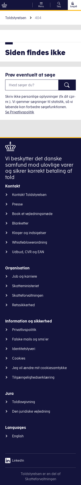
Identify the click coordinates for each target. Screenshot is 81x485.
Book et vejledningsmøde (32, 214)
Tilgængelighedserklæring (33, 377)
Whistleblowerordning (29, 242)
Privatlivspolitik (24, 330)
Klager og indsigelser (29, 233)
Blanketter (20, 223)
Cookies (18, 358)
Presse (17, 204)
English (18, 436)
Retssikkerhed (23, 305)
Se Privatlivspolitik (19, 112)
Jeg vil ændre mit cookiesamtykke (39, 368)
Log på (73, 5)
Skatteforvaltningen (27, 295)
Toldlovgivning (23, 402)
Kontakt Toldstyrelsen (29, 195)
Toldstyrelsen (15, 18)
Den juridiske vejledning (31, 411)
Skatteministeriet (25, 286)
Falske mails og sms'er (30, 339)
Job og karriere (24, 276)
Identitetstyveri (23, 349)
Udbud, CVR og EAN (28, 252)
